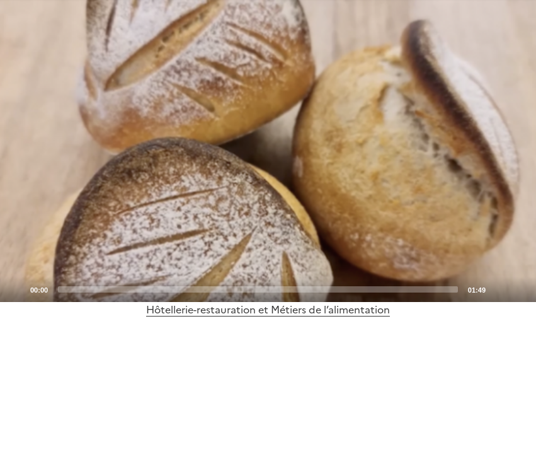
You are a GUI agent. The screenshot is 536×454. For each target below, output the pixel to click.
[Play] (268, 150)
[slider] (258, 289)
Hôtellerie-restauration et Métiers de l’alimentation (268, 309)
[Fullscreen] (519, 288)
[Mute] (499, 288)
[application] (268, 151)
